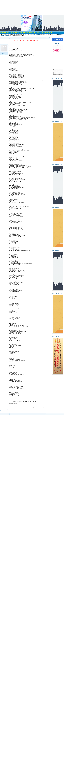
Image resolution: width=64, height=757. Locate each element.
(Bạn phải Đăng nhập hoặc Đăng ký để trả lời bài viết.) (41, 407)
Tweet (1, 410)
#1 (49, 403)
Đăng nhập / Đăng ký (57, 39)
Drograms (3, 53)
